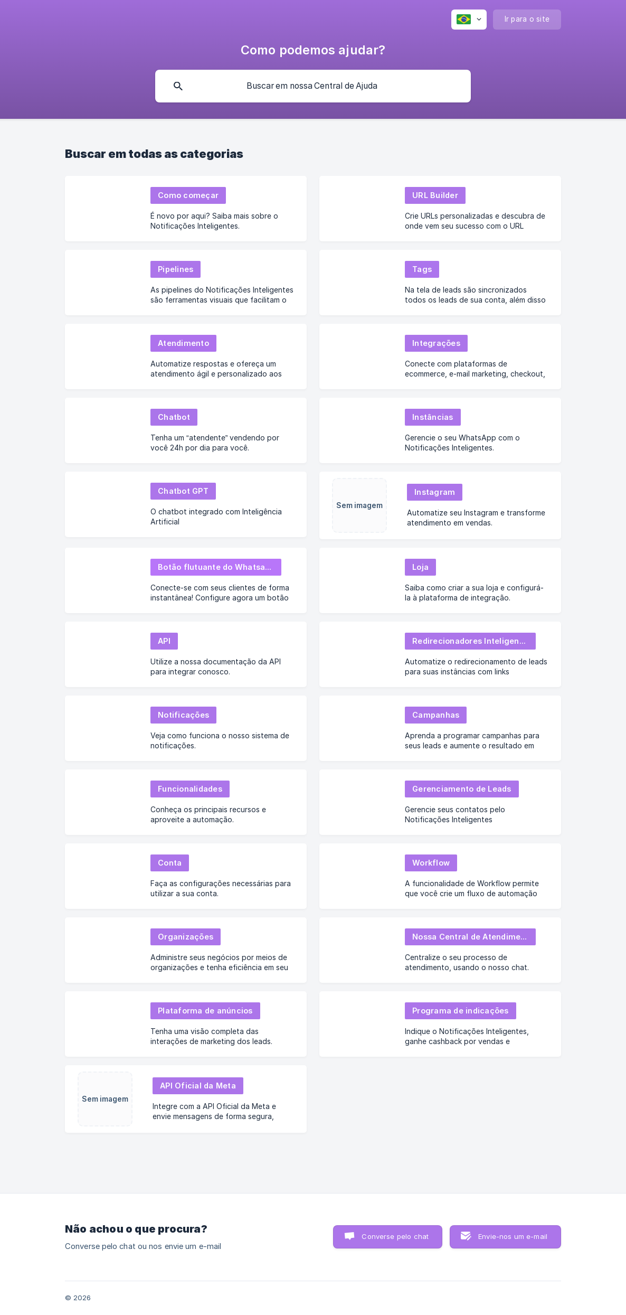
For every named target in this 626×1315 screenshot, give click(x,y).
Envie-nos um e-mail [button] (512, 1236)
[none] (469, 20)
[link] (186, 208)
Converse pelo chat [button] (395, 1236)
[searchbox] (313, 86)
